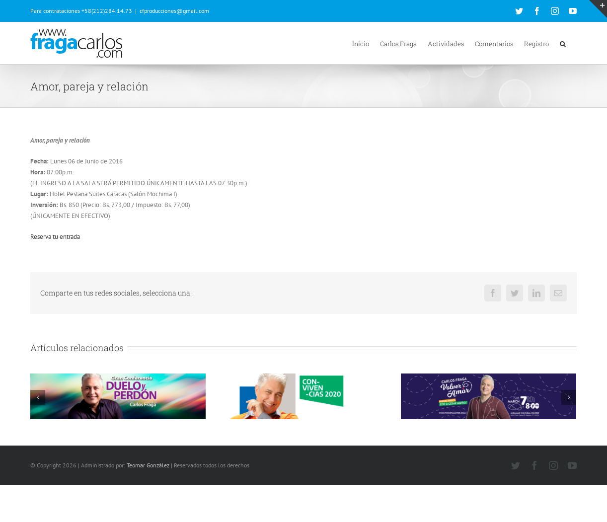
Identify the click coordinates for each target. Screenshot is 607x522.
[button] (563, 43)
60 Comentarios (293, 444)
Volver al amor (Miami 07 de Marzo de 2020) (471, 433)
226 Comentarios (105, 454)
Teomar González (148, 502)
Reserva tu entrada (55, 236)
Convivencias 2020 (246, 433)
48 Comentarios (478, 444)
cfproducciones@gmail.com (174, 10)
